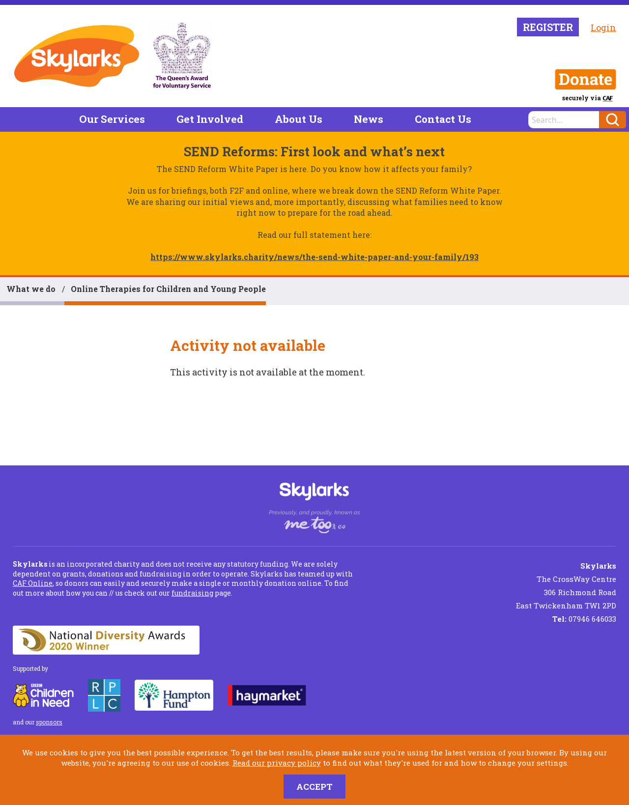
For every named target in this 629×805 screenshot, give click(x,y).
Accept (314, 786)
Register (548, 27)
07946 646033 (584, 619)
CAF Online (33, 583)
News (368, 119)
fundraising (192, 593)
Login (603, 27)
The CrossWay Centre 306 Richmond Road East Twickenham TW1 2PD (566, 585)
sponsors (49, 722)
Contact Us (443, 119)
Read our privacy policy (276, 763)
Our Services (112, 119)
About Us (298, 119)
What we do (31, 289)
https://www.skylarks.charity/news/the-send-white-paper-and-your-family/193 (314, 257)
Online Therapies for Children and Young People (168, 289)
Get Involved (209, 119)
